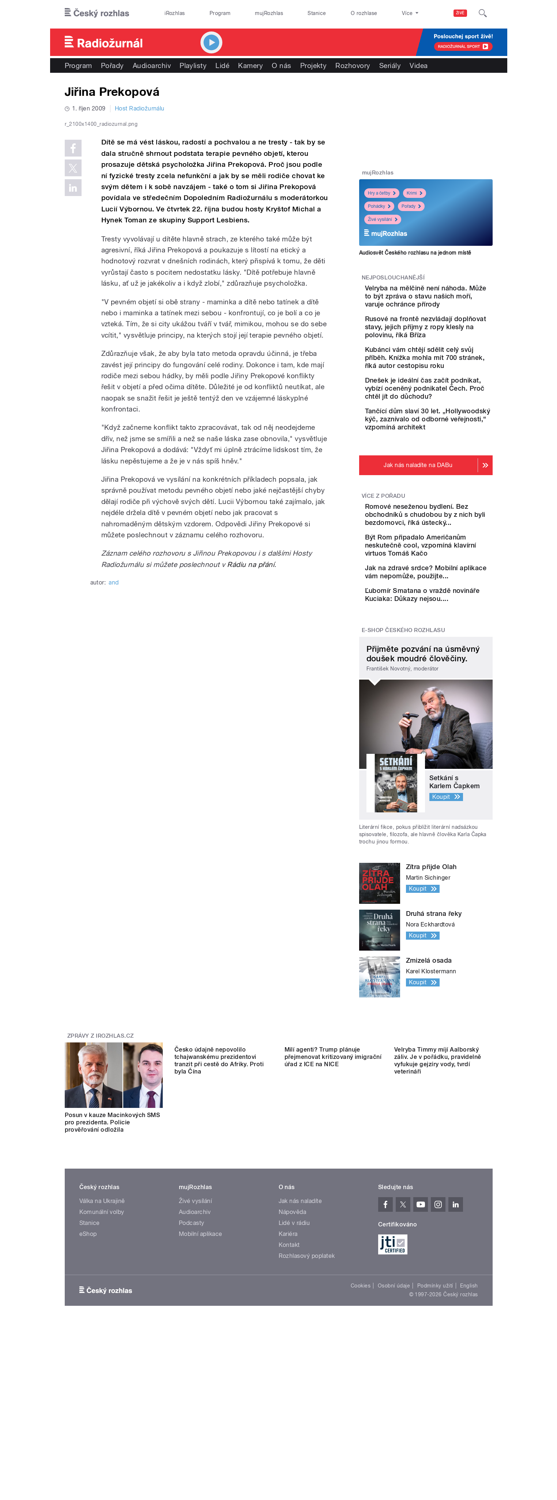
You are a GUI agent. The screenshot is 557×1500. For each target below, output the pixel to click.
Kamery (250, 65)
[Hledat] (483, 13)
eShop (88, 1334)
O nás (281, 65)
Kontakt (289, 1345)
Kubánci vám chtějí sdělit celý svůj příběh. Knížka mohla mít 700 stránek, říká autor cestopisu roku (449, 386)
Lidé (222, 65)
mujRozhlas (269, 13)
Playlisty (193, 65)
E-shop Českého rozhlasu (403, 723)
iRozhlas (175, 13)
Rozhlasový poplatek (307, 1356)
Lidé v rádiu (294, 1323)
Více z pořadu (383, 552)
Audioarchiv (152, 65)
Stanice (317, 13)
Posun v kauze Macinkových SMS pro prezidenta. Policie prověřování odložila (112, 1216)
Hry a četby (382, 193)
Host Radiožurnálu (140, 108)
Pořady (112, 65)
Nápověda (292, 1312)
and (113, 737)
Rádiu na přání (250, 719)
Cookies (360, 1387)
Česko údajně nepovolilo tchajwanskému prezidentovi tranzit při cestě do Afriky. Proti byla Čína (219, 1219)
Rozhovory (352, 65)
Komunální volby (101, 1312)
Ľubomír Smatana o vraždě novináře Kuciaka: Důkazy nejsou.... (449, 681)
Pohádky (379, 206)
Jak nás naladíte (300, 1301)
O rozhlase (364, 13)
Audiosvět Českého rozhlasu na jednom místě (415, 253)
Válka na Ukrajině (102, 1301)
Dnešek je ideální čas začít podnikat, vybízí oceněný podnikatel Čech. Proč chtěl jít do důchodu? (448, 424)
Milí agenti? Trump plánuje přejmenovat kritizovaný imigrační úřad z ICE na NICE (333, 1216)
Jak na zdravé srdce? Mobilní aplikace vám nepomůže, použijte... (440, 648)
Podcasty (191, 1323)
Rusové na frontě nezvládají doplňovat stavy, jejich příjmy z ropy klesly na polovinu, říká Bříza (448, 347)
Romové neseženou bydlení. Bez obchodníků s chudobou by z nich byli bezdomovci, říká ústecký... (449, 575)
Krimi (414, 193)
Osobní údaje (394, 1387)
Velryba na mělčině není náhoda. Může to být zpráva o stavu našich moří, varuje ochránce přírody (443, 304)
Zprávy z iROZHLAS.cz (100, 1129)
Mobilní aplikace (200, 1334)
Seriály (390, 65)
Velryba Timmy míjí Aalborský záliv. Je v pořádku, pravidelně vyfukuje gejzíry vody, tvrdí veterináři (437, 1219)
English (469, 1387)
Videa (419, 65)
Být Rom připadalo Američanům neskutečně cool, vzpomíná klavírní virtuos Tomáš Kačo (445, 613)
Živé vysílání (383, 219)
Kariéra (288, 1334)
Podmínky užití (435, 1387)
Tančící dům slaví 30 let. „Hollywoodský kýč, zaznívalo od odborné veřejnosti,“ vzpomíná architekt (444, 467)
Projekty (313, 65)
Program (220, 13)
